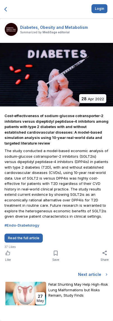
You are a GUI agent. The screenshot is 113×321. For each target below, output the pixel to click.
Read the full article (23, 238)
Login (99, 8)
